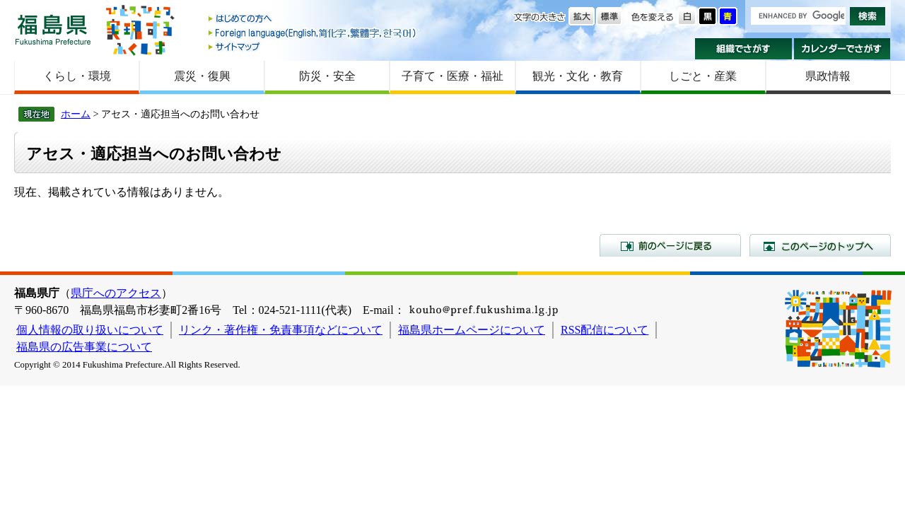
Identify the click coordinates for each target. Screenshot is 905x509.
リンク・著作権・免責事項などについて (281, 330)
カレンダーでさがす (842, 48)
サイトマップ (313, 46)
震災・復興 (202, 76)
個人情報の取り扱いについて (89, 330)
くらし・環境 (77, 76)
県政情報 (828, 76)
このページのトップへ (820, 245)
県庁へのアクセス (116, 293)
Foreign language (313, 33)
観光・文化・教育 (577, 76)
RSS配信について (604, 330)
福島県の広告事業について (84, 347)
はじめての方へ (313, 19)
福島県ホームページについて (471, 330)
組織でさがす (743, 48)
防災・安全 (327, 76)
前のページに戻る (670, 245)
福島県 (53, 29)
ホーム (75, 113)
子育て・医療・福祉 (452, 76)
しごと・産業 (703, 76)
